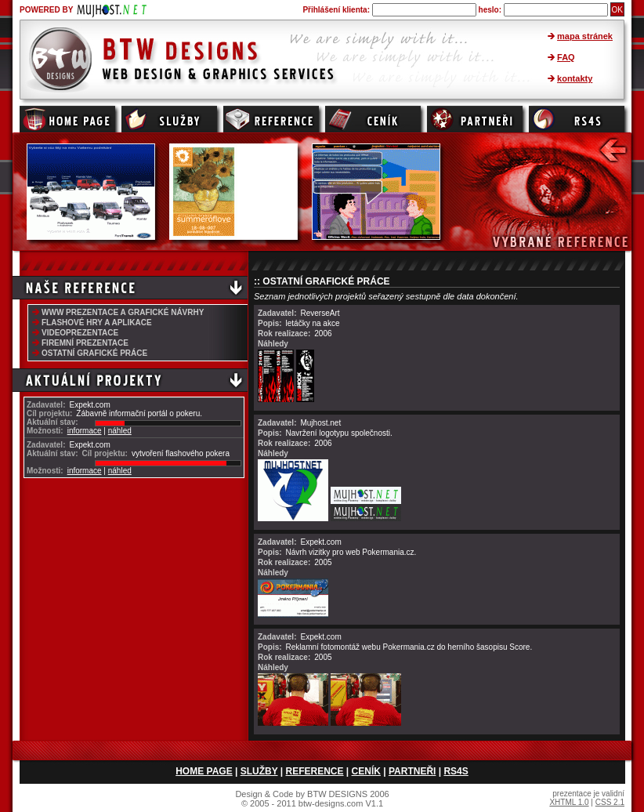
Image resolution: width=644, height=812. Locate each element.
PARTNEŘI (412, 771)
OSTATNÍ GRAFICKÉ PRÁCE (94, 353)
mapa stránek (585, 36)
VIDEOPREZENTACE (80, 332)
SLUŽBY (259, 771)
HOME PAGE (203, 771)
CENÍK (366, 771)
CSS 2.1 (609, 802)
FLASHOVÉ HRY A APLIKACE (97, 322)
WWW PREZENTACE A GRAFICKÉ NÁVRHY (123, 312)
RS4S (455, 771)
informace (84, 430)
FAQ (566, 57)
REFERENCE (315, 771)
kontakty (574, 78)
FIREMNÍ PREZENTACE (85, 343)
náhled (120, 430)
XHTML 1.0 (568, 802)
